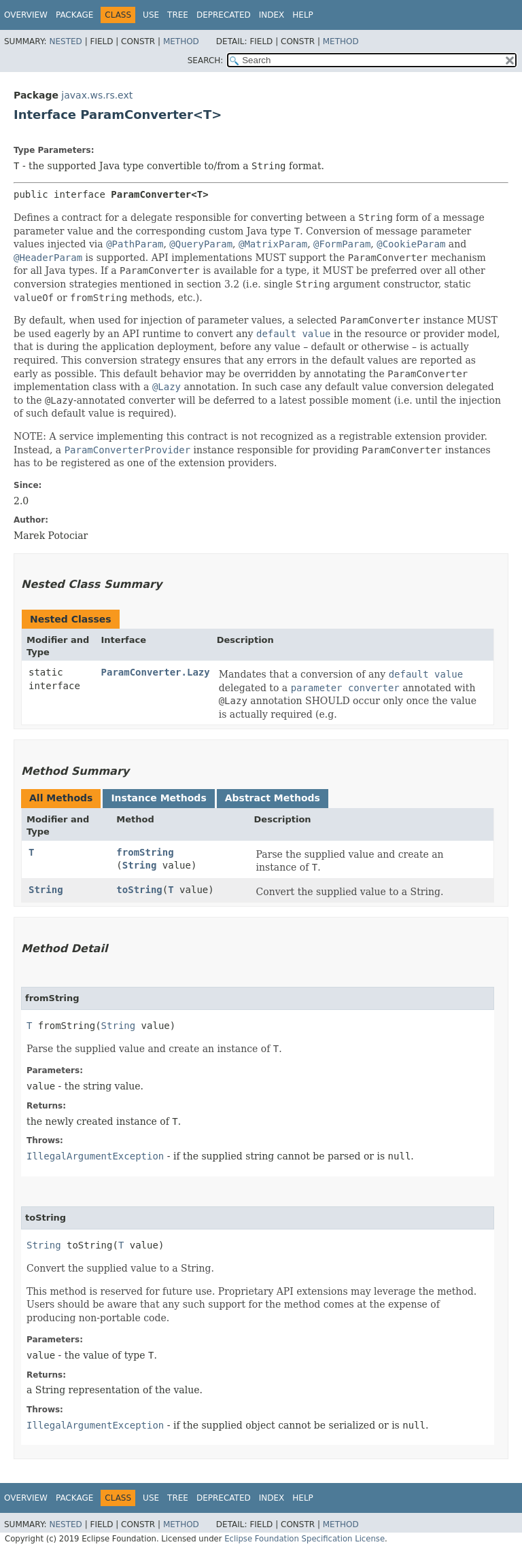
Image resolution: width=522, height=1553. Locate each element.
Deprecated (223, 15)
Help (302, 15)
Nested (65, 41)
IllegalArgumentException (95, 1156)
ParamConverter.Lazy (155, 672)
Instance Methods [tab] (158, 797)
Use (151, 15)
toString (139, 889)
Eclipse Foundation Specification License (304, 1538)
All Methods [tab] (60, 797)
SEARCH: (206, 60)
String (139, 865)
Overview (26, 15)
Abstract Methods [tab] (272, 797)
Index (272, 15)
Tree (177, 15)
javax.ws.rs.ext (97, 95)
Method (181, 41)
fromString (144, 852)
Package (74, 15)
